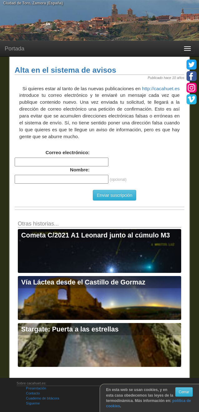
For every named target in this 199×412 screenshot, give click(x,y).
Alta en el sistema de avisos (65, 70)
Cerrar (184, 392)
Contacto (33, 393)
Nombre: (80, 169)
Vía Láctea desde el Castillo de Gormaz (83, 282)
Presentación (36, 388)
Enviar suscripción (114, 195)
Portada (14, 48)
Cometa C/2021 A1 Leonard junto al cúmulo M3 (95, 235)
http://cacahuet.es (161, 88)
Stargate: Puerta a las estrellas (70, 329)
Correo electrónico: (68, 152)
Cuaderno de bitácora (42, 398)
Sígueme (33, 403)
